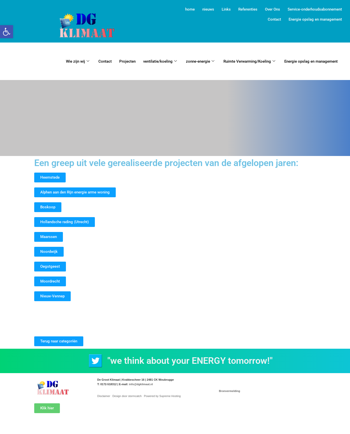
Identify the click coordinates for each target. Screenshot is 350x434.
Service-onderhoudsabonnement (315, 9)
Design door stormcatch (127, 396)
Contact (274, 19)
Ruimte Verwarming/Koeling (249, 61)
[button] (6, 31)
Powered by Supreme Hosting (162, 396)
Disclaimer (103, 396)
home (190, 9)
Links (226, 9)
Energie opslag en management (315, 19)
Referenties (247, 9)
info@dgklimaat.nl (141, 384)
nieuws (208, 9)
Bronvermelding (229, 390)
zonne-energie (200, 61)
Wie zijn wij (77, 61)
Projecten (127, 61)
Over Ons (272, 9)
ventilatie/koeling (160, 61)
